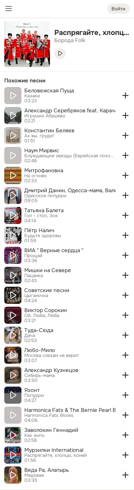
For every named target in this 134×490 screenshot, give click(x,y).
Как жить (34, 435)
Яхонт (32, 390)
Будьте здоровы (42, 235)
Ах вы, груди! (39, 135)
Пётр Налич (39, 230)
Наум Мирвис (41, 150)
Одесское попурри (45, 195)
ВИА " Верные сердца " (53, 250)
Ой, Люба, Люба (41, 315)
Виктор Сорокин (45, 310)
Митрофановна (43, 170)
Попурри (34, 395)
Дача (29, 335)
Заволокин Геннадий (51, 430)
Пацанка (33, 275)
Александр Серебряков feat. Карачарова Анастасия (69, 110)
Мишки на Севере (47, 270)
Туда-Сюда (38, 330)
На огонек (35, 175)
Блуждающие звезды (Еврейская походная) (69, 155)
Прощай (33, 255)
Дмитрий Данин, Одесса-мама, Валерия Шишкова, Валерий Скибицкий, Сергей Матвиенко (69, 190)
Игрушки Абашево (44, 115)
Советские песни (46, 290)
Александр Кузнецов (51, 370)
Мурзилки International (53, 450)
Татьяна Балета (44, 210)
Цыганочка (36, 295)
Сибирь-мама (39, 375)
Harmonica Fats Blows (49, 415)
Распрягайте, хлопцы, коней (55, 455)
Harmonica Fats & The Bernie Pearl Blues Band (69, 410)
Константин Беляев (49, 130)
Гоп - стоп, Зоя (41, 215)
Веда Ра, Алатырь (46, 470)
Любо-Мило (39, 350)
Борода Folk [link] (69, 40)
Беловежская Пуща (49, 90)
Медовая (34, 475)
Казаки (32, 95)
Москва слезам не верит (51, 355)
